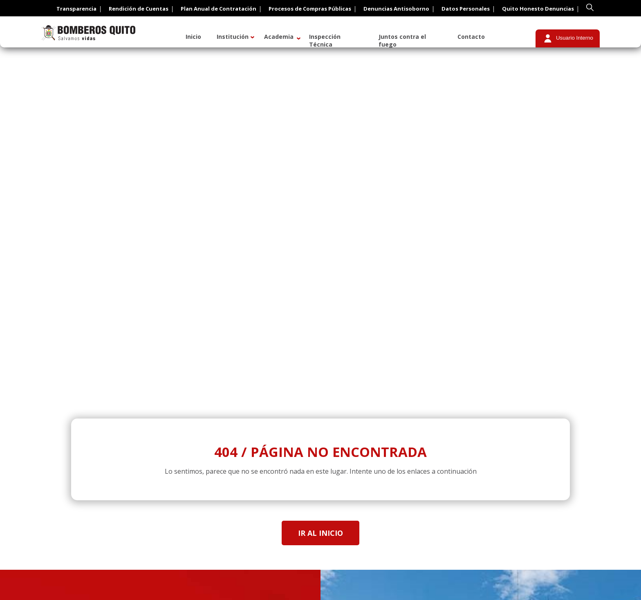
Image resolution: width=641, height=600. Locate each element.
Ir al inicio (320, 533)
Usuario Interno (574, 38)
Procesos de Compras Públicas (310, 8)
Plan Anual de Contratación (218, 8)
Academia (279, 36)
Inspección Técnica (325, 40)
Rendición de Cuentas (138, 8)
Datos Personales (466, 8)
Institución (233, 36)
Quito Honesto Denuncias (538, 8)
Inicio (193, 36)
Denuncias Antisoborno (396, 8)
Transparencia (76, 8)
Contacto (471, 36)
